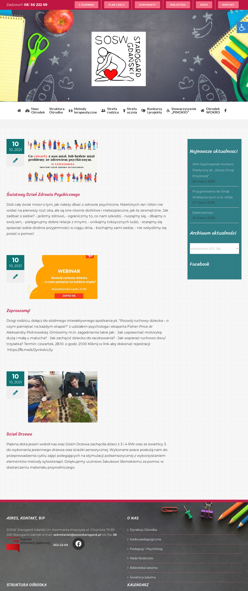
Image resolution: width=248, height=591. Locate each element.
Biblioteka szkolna (144, 567)
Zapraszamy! (18, 310)
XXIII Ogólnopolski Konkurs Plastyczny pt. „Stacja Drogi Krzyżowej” (213, 170)
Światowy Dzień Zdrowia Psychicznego (43, 194)
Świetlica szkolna (143, 577)
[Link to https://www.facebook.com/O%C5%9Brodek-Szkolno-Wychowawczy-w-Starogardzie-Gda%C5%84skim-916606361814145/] (78, 544)
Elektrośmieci (202, 213)
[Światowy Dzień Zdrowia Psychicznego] (62, 161)
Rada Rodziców (141, 558)
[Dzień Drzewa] (62, 396)
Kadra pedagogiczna (145, 539)
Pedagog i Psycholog (146, 549)
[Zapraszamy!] (62, 277)
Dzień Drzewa (19, 434)
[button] (242, 27)
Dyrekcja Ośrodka (143, 529)
